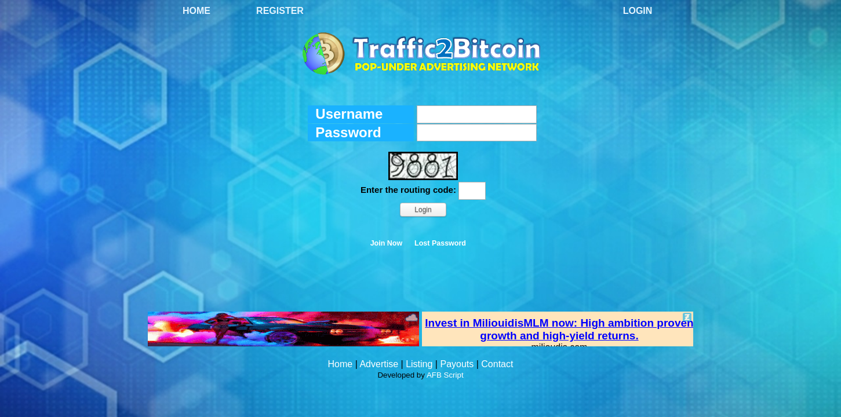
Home (196, 11)
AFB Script (445, 375)
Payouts (457, 364)
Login (638, 11)
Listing (419, 364)
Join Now (386, 243)
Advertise (378, 364)
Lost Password (440, 243)
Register (280, 11)
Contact (497, 364)
